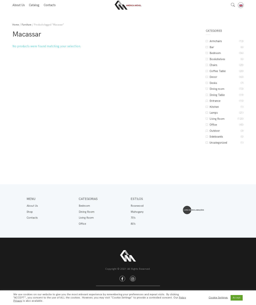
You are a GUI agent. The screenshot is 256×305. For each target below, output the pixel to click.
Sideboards (216, 136)
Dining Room (87, 211)
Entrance (215, 100)
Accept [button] (237, 297)
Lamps (214, 112)
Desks (213, 83)
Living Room (217, 118)
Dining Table (217, 95)
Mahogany (137, 211)
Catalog (34, 5)
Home (15, 24)
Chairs (213, 65)
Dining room (217, 89)
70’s (133, 217)
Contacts (50, 5)
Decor (213, 77)
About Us (18, 5)
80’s (133, 223)
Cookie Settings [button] (218, 297)
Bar (212, 47)
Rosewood (137, 205)
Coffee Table (218, 71)
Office (213, 124)
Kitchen (214, 106)
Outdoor (215, 130)
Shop (30, 211)
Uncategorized (218, 142)
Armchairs (216, 41)
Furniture (26, 24)
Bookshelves (217, 59)
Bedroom (215, 53)
